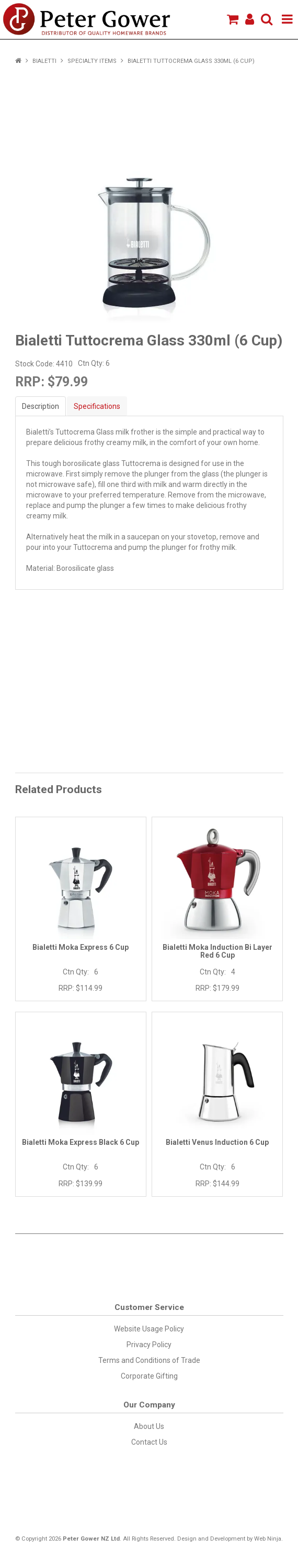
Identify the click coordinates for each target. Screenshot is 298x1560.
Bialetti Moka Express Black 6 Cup (80, 1142)
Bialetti (44, 61)
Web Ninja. (268, 1538)
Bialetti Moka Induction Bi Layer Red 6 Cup (217, 951)
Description (40, 406)
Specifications (97, 406)
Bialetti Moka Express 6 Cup (80, 947)
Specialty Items (92, 61)
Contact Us (149, 1442)
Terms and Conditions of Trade (149, 1360)
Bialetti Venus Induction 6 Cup (217, 1142)
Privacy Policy (149, 1344)
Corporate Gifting (149, 1376)
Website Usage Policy (149, 1329)
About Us (149, 1426)
